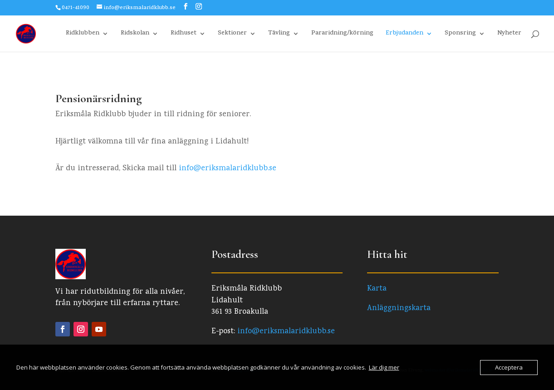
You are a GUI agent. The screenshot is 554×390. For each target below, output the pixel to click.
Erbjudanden (404, 34)
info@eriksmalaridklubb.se (227, 168)
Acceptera (509, 367)
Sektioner (232, 34)
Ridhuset (183, 34)
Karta (377, 289)
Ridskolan (135, 34)
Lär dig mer (384, 367)
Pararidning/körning (342, 34)
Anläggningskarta (399, 308)
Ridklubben (82, 34)
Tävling (279, 34)
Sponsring (460, 34)
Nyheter (509, 34)
